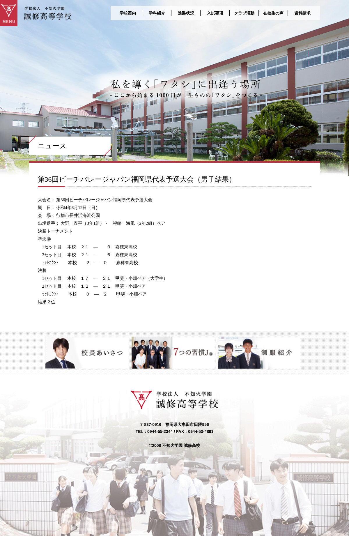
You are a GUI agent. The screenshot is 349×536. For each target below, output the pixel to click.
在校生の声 (273, 13)
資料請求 (302, 13)
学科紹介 (157, 13)
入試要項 (215, 13)
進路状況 (186, 13)
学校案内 (128, 13)
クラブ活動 (244, 13)
